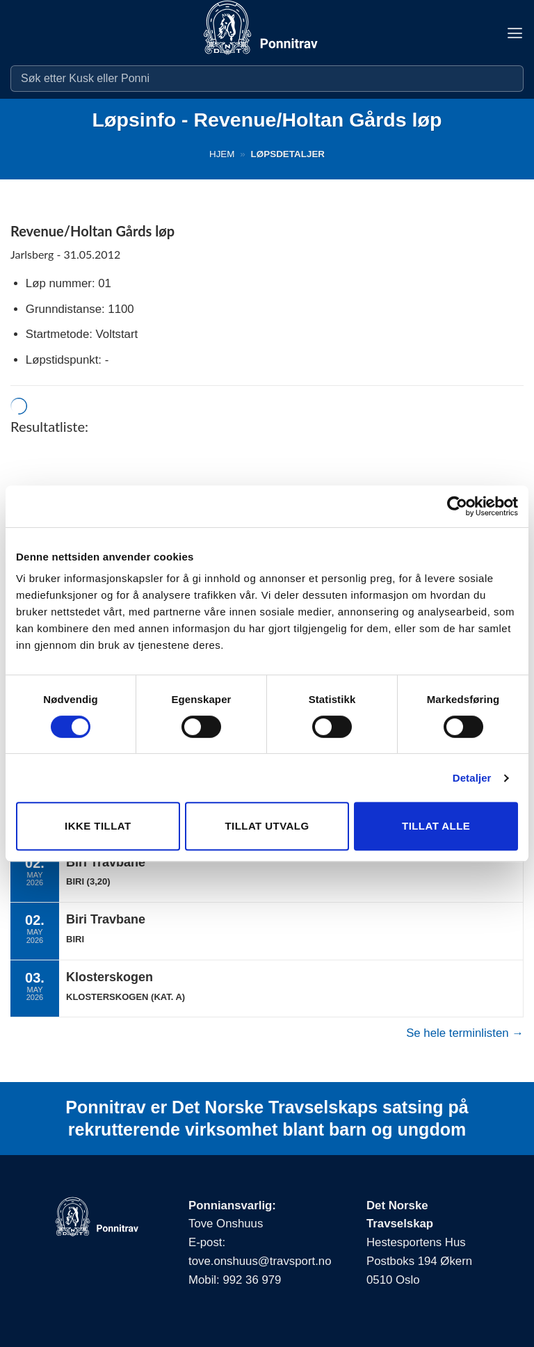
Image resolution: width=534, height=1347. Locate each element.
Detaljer (472, 778)
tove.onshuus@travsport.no (259, 1261)
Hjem (222, 154)
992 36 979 (251, 1279)
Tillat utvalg (267, 826)
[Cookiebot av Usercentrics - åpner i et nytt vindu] (457, 506)
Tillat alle (436, 826)
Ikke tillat (98, 826)
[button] (514, 33)
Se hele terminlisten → (465, 1033)
